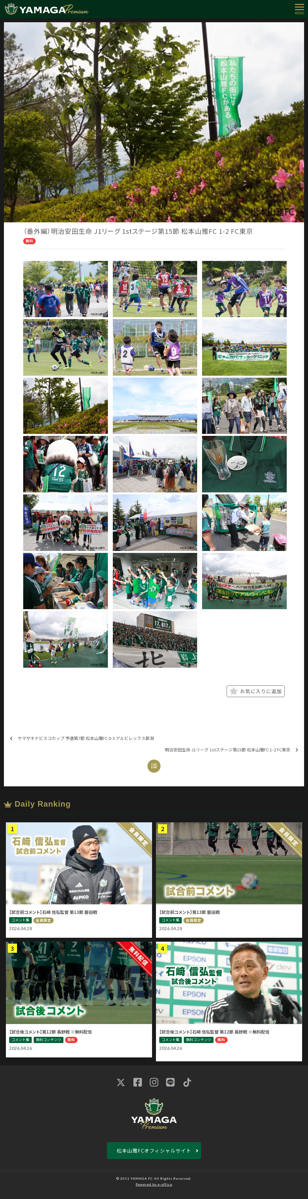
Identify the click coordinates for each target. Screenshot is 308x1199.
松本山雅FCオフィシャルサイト (154, 1150)
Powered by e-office (154, 1184)
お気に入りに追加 (256, 691)
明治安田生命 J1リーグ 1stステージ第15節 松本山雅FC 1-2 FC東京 (231, 750)
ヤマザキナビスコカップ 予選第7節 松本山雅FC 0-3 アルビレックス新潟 (82, 738)
